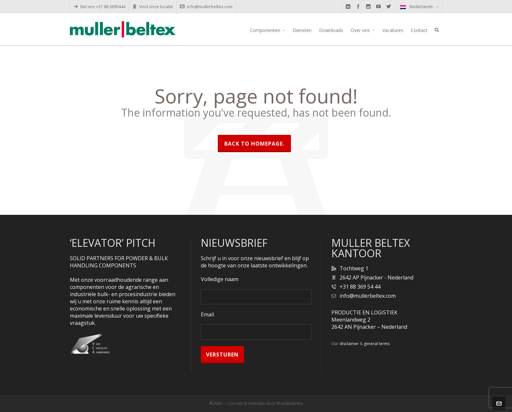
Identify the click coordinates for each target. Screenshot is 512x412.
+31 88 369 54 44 (360, 286)
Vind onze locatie (152, 6)
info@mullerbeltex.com (206, 6)
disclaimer (349, 343)
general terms (377, 343)
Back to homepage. (254, 143)
